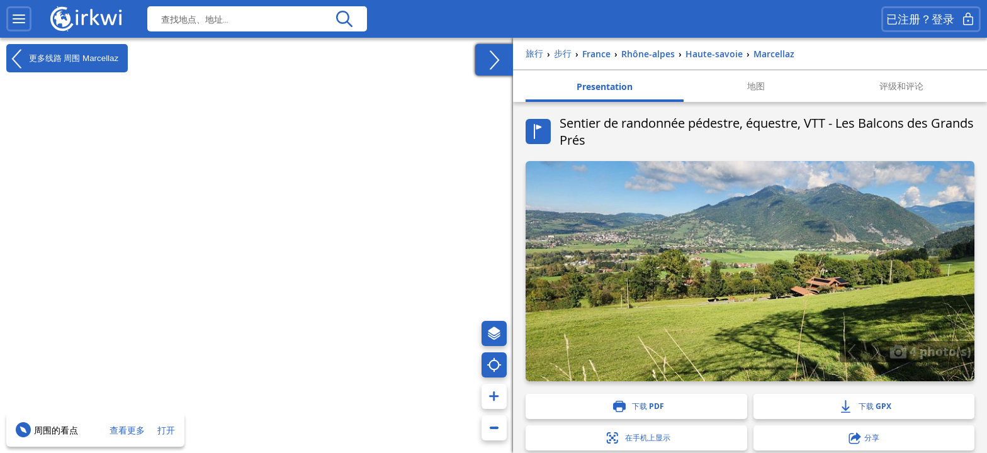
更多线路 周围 (62, 58)
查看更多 (127, 430)
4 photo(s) (930, 351)
